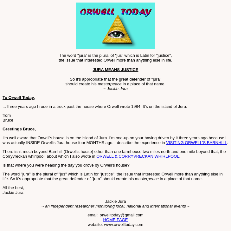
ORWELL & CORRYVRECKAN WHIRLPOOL (137, 156)
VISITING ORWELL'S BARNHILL (196, 142)
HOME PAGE (115, 219)
